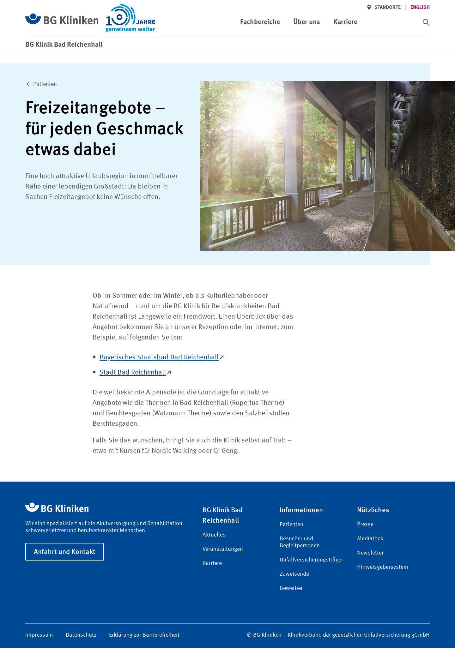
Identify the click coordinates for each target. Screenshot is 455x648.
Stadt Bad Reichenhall (135, 372)
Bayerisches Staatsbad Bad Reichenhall (161, 357)
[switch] (426, 22)
